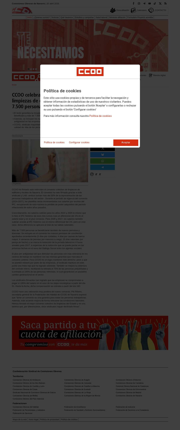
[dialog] (90, 106)
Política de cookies (100, 116)
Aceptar (125, 142)
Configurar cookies (79, 142)
